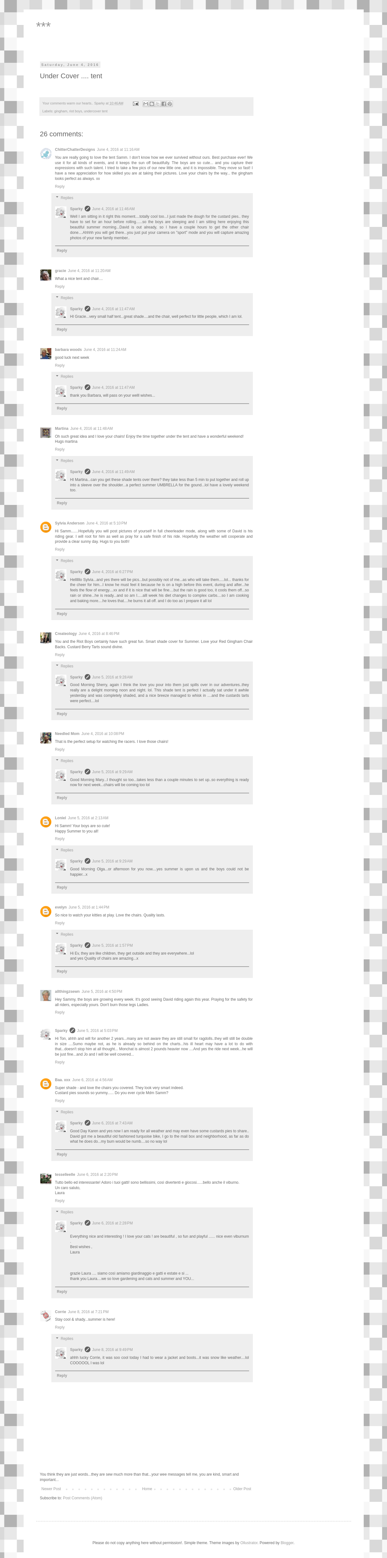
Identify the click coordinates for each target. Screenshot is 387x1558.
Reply (60, 186)
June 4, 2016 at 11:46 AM (113, 209)
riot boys (75, 111)
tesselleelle (65, 1174)
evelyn (61, 907)
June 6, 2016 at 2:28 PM (112, 1223)
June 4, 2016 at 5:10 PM (106, 523)
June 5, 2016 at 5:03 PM (97, 1030)
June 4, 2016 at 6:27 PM (112, 572)
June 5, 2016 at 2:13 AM (88, 818)
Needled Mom (67, 734)
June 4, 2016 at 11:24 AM (105, 349)
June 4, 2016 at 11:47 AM (113, 309)
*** (43, 26)
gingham (60, 111)
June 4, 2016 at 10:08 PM (103, 734)
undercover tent (96, 111)
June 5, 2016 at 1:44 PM (89, 907)
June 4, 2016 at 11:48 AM (91, 428)
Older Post (242, 1489)
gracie (60, 271)
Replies (67, 198)
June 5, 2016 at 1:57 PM (112, 945)
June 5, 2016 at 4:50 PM (102, 991)
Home (147, 1489)
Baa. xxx (63, 1080)
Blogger (287, 1543)
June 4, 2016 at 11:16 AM (118, 149)
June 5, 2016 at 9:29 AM (112, 772)
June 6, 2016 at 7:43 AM (112, 1123)
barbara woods (68, 349)
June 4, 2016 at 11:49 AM (113, 472)
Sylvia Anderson (70, 523)
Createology (66, 633)
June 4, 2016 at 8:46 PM (99, 633)
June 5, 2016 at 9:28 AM (112, 677)
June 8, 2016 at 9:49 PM (112, 1350)
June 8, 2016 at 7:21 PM (88, 1312)
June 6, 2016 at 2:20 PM (97, 1174)
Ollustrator (249, 1543)
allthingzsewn (67, 991)
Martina (62, 428)
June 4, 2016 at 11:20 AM (89, 271)
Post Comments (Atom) (82, 1498)
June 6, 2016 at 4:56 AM (92, 1080)
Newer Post (51, 1489)
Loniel (60, 818)
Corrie (60, 1312)
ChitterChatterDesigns (75, 149)
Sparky (76, 209)
